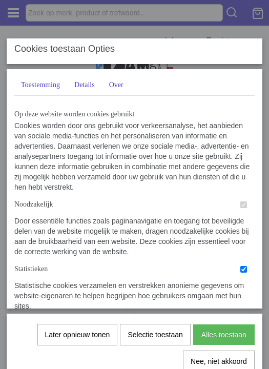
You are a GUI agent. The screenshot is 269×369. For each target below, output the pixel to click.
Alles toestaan (223, 221)
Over (116, 85)
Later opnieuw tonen (77, 221)
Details (84, 85)
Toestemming (40, 85)
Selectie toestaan (155, 221)
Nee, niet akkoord (219, 247)
